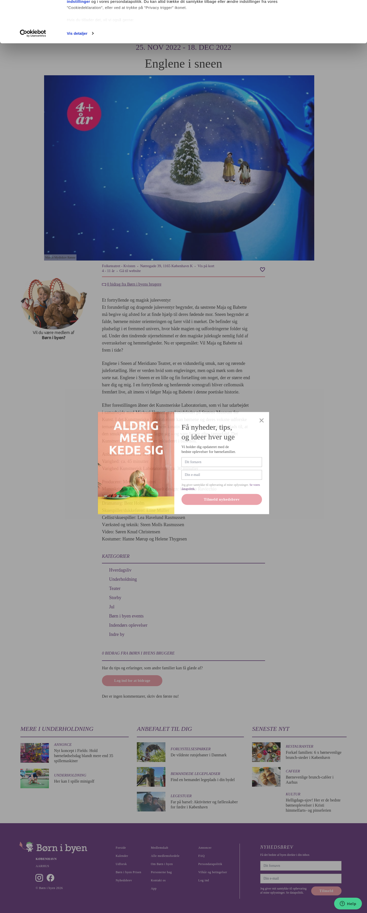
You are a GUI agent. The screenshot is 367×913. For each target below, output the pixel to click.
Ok (324, 13)
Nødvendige (324, 30)
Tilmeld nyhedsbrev (222, 511)
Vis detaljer (77, 75)
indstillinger (78, 43)
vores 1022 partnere (96, 18)
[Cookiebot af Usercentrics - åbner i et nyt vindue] (33, 75)
